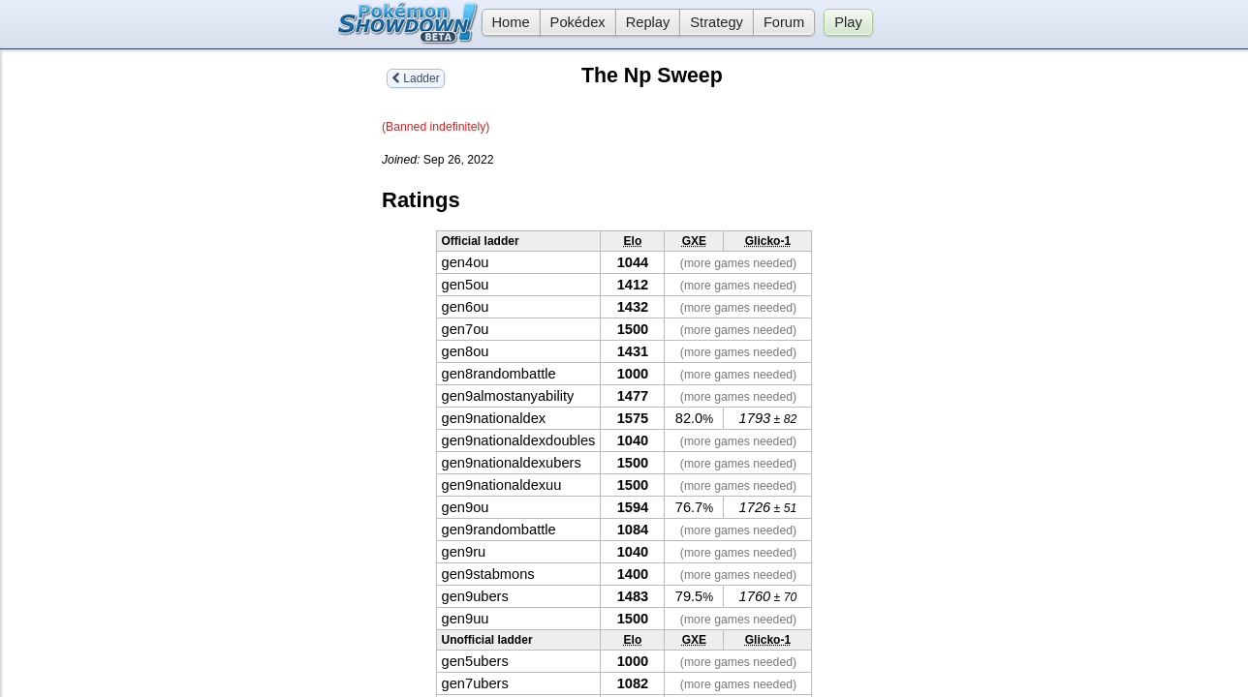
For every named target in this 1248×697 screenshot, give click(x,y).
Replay (648, 22)
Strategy (716, 22)
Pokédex (578, 22)
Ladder (415, 78)
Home (506, 22)
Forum (784, 22)
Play (848, 22)
